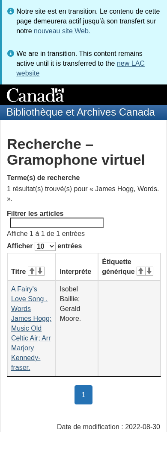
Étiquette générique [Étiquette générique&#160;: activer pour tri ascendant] (127, 266)
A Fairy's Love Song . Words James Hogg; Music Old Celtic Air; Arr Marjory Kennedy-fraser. (31, 328)
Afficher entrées (44, 246)
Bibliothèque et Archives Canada (80, 112)
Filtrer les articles (55, 219)
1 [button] (87, 394)
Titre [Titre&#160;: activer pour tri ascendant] (28, 271)
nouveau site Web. (62, 31)
